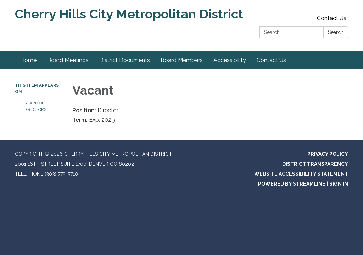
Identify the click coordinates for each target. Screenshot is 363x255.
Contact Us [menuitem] (271, 60)
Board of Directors (35, 106)
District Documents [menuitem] (124, 60)
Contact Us (331, 18)
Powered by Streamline (291, 184)
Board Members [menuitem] (182, 60)
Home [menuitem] (28, 60)
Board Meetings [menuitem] (68, 60)
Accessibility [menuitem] (229, 60)
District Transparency (315, 164)
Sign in (338, 184)
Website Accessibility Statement (301, 174)
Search (336, 32)
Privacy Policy (327, 154)
